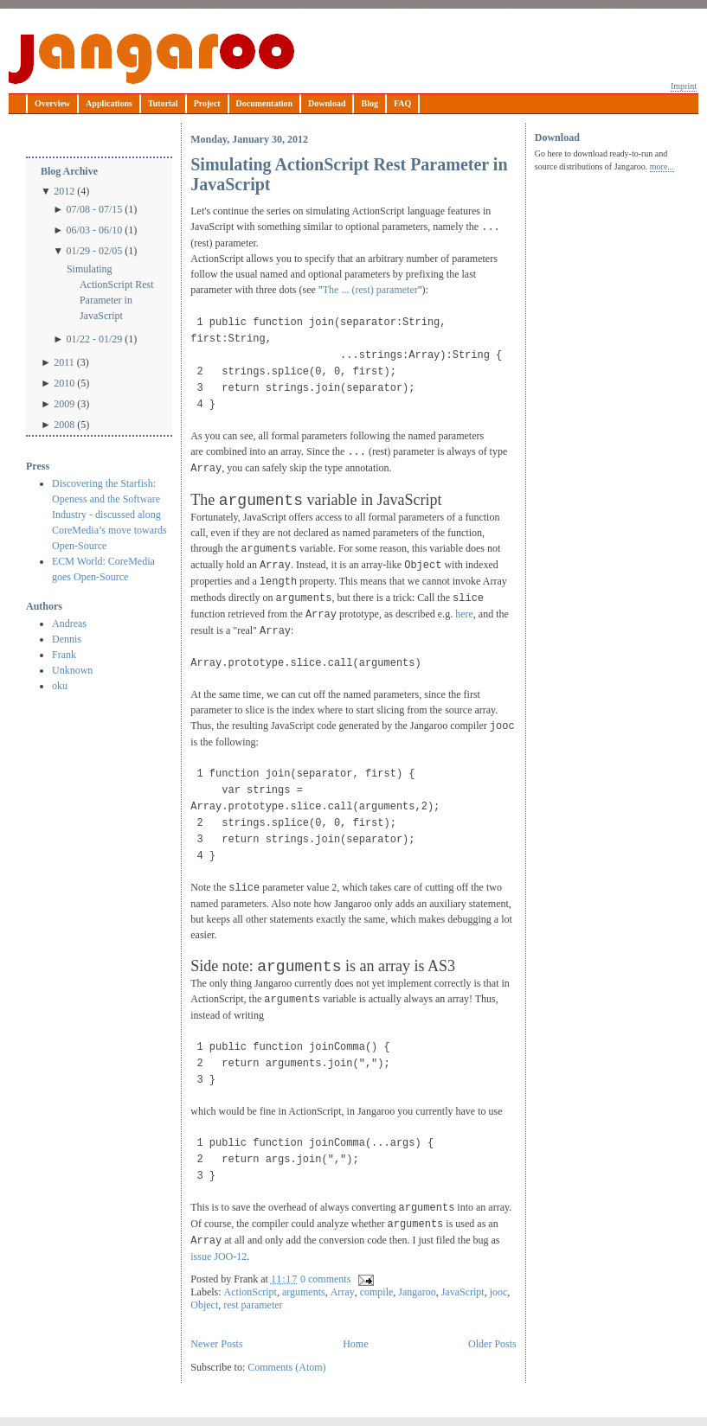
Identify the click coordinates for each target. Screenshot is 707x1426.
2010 (64, 383)
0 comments (325, 1279)
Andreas (69, 623)
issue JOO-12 (218, 1256)
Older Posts (492, 1344)
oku (59, 686)
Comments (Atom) (286, 1367)
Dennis (66, 639)
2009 (64, 404)
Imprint (684, 86)
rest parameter (252, 1305)
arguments (303, 1292)
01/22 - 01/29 (95, 339)
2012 (64, 191)
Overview (52, 103)
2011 (64, 362)
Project (207, 103)
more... (662, 166)
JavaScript (463, 1292)
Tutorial (163, 103)
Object (204, 1305)
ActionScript (250, 1292)
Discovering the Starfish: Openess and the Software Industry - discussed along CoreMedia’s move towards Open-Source (109, 514)
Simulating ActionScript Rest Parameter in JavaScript (110, 292)
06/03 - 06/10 (95, 230)
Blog (369, 103)
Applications (109, 103)
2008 (64, 425)
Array (343, 1292)
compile (377, 1292)
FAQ (402, 103)
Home (355, 1344)
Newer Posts (216, 1344)
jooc (499, 1292)
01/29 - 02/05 (95, 251)
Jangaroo (151, 59)
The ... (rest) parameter (370, 290)
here (464, 614)
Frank (64, 655)
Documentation (264, 103)
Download (326, 103)
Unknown (72, 670)
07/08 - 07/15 (95, 209)
